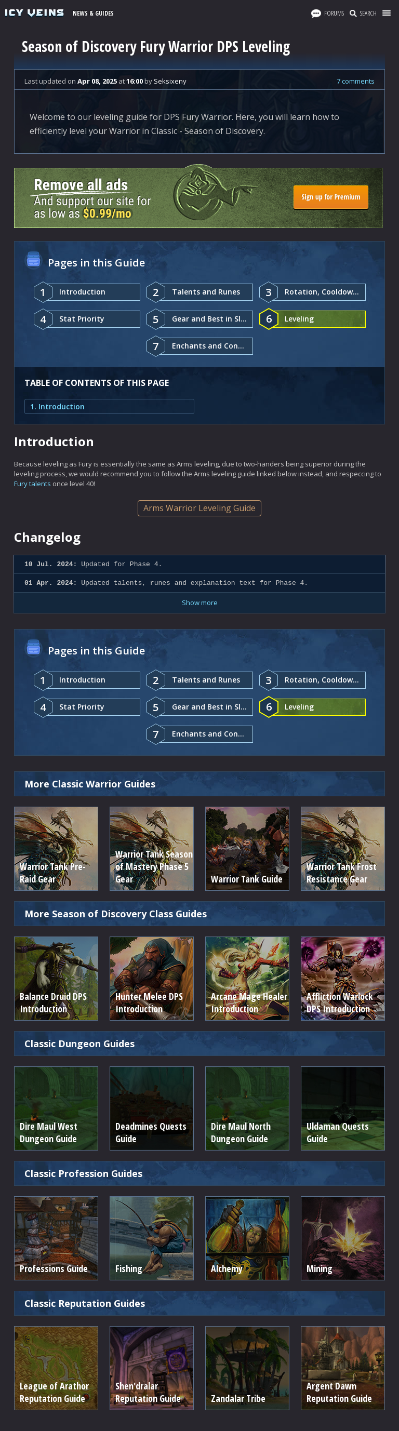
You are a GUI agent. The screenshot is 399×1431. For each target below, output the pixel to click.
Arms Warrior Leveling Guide (199, 508)
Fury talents (32, 483)
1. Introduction (57, 406)
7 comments (356, 81)
